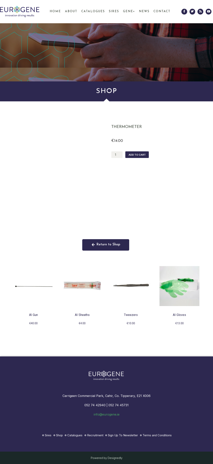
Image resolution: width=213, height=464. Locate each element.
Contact (161, 11)
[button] (105, 245)
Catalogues (93, 11)
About (71, 11)
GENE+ (129, 11)
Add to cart (136, 154)
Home (55, 11)
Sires (114, 11)
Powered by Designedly (106, 458)
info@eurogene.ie (106, 414)
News (144, 11)
